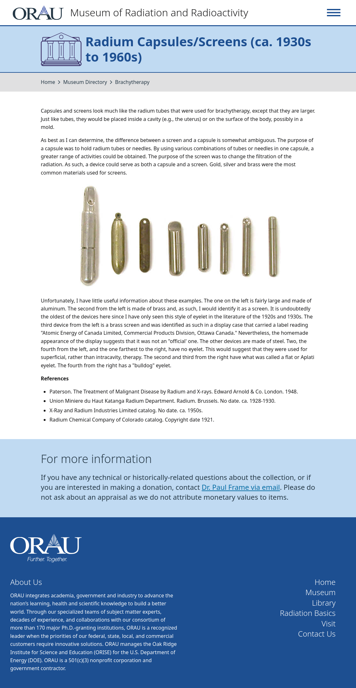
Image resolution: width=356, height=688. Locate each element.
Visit (329, 623)
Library (324, 603)
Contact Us (317, 634)
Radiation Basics (308, 613)
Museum (320, 592)
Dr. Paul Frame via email (241, 487)
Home (48, 82)
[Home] (133, 12)
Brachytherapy (132, 82)
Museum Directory (85, 82)
